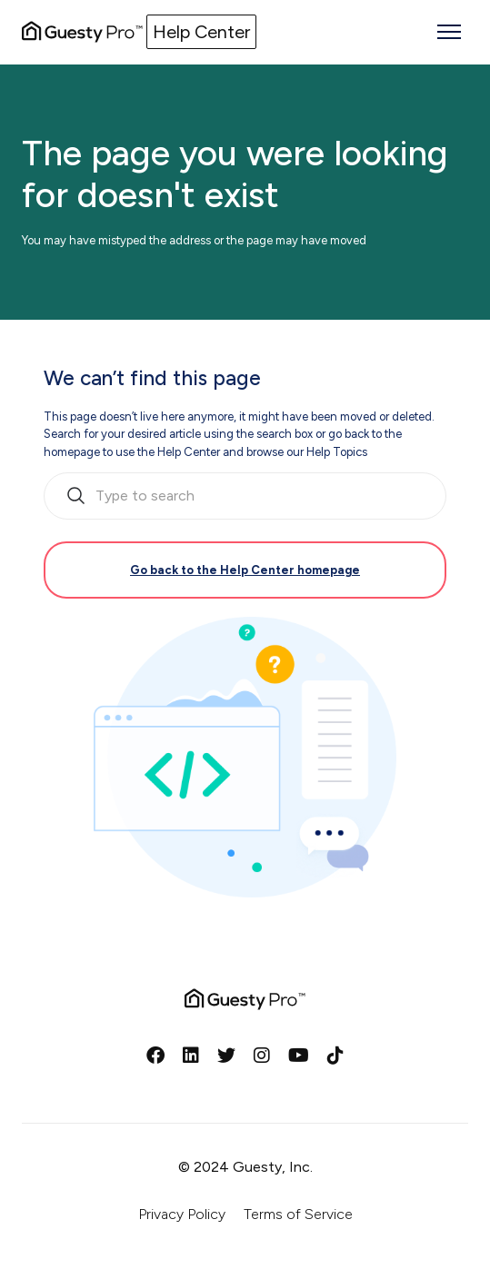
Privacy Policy (181, 1214)
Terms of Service (298, 1214)
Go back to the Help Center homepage (245, 570)
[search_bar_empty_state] (245, 496)
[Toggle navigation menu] (449, 31)
